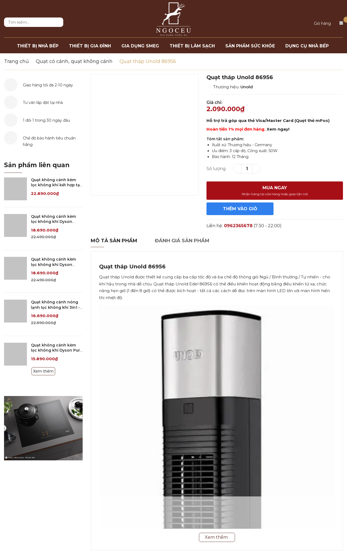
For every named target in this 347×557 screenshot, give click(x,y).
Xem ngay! (278, 129)
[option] (144, 134)
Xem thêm (43, 371)
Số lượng (216, 168)
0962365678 (238, 225)
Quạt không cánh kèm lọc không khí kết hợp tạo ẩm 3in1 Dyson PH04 (57, 185)
